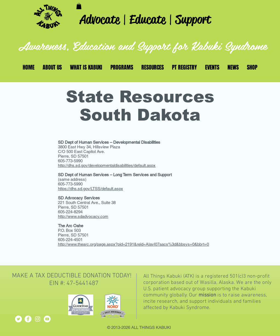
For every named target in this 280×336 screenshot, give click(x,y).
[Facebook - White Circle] (28, 319)
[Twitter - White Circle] (18, 319)
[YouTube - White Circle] (47, 319)
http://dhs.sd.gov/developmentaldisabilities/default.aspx (107, 165)
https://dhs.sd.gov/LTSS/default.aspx (90, 188)
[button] (78, 6)
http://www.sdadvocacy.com (83, 216)
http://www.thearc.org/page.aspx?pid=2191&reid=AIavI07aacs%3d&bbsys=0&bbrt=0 (133, 244)
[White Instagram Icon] (37, 319)
